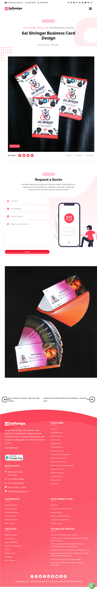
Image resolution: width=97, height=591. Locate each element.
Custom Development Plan (60, 520)
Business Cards (43, 28)
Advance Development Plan (60, 516)
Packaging (8, 557)
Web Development (11, 505)
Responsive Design (57, 451)
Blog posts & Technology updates (62, 465)
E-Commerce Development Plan (61, 509)
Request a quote (56, 523)
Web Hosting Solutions (58, 462)
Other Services (10, 523)
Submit (27, 252)
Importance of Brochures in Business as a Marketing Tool (70, 550)
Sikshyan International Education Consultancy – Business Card (65, 399)
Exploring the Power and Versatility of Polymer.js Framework (71, 563)
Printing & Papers (11, 516)
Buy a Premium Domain (58, 458)
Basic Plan (54, 505)
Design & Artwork (11, 509)
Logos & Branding (11, 542)
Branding (55, 45)
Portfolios (32, 28)
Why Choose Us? (56, 436)
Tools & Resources (57, 447)
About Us (54, 429)
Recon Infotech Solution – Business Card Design (23, 399)
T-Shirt (7, 550)
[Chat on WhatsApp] (91, 589)
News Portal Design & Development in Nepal (66, 559)
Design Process (56, 443)
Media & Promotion (11, 520)
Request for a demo (57, 469)
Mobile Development (12, 512)
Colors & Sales (55, 440)
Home (25, 28)
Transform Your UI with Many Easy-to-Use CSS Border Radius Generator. (71, 539)
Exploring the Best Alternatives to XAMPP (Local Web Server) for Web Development (71, 554)
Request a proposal (57, 473)
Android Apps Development (60, 454)
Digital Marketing (56, 432)
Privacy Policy (55, 480)
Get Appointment (57, 476)
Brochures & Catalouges (13, 546)
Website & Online (11, 535)
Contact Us (54, 483)
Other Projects (10, 561)
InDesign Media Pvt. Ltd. (44, 579)
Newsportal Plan (56, 512)
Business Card (44, 45)
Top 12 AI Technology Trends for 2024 (63, 535)
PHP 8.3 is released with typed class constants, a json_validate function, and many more (67, 545)
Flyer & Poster (9, 539)
